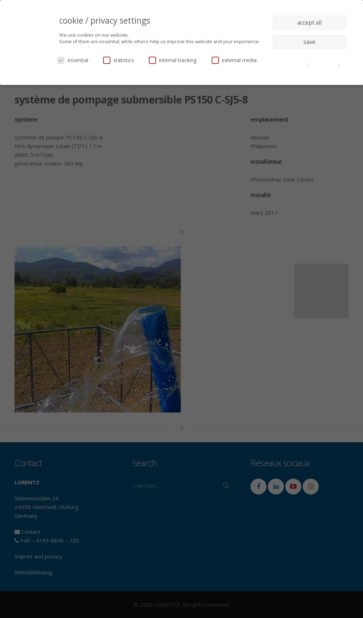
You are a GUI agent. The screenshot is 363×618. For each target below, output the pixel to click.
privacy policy (324, 65)
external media (234, 60)
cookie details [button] (292, 65)
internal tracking (172, 60)
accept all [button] (309, 23)
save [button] (309, 42)
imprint (309, 70)
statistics (118, 60)
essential (72, 60)
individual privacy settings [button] (309, 56)
